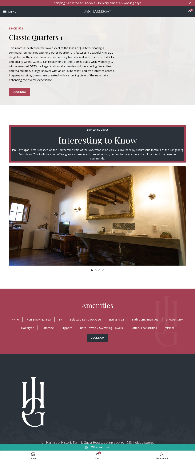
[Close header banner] (190, 3)
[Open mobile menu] (9, 11)
